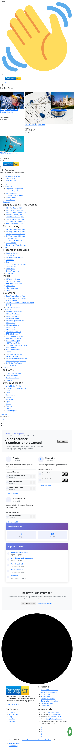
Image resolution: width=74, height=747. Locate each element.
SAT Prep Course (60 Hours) (15, 232)
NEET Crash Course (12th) (15, 224)
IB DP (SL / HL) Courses (14, 241)
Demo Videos (10, 286)
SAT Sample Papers (12, 356)
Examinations (8, 186)
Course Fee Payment (13, 307)
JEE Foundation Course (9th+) (16, 212)
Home (5, 184)
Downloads (10, 255)
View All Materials (12, 493)
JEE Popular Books (12, 325)
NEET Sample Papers (13, 341)
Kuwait (8, 397)
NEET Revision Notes (13, 343)
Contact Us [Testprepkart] (12, 712)
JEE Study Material (14, 312)
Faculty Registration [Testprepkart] (48, 703)
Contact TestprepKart (13, 373)
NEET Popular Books (13, 350)
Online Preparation (12, 271)
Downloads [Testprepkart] (45, 705)
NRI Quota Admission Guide (16, 264)
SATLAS (8, 305)
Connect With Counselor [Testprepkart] (49, 690)
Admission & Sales (12, 378)
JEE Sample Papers (12, 316)
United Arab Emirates (16, 388)
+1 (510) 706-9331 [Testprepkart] (55, 714)
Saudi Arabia (10, 395)
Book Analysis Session (15, 296)
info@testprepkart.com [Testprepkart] (54, 719)
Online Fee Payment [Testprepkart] (48, 699)
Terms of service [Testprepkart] (14, 744)
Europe (8, 404)
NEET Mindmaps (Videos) (16, 345)
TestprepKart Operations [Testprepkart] (49, 701)
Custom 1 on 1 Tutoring (16, 245)
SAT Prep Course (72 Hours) (15, 234)
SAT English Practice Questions (16, 359)
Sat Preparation (11, 193)
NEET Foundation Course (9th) (16, 221)
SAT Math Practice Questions (16, 361)
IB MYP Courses (11, 238)
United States (13, 386)
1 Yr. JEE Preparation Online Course (9, 110)
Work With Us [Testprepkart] (13, 714)
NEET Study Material (14, 336)
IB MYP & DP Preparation (14, 195)
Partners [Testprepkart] (12, 721)
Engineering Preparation (14, 189)
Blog (7, 262)
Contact (6, 368)
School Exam (10, 200)
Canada (8, 408)
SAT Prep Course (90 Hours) (15, 236)
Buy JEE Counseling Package (16, 298)
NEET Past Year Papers (14, 338)
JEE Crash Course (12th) (14, 215)
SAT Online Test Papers (14, 363)
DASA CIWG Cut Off (12, 334)
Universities (10, 260)
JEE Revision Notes (12, 318)
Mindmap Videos (12, 288)
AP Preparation (11, 198)
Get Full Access (62, 441)
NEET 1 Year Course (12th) (15, 217)
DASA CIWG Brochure (13, 332)
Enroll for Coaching (12, 253)
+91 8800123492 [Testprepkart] (55, 717)
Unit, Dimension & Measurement (23, 558)
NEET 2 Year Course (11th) (15, 219)
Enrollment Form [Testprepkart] (47, 697)
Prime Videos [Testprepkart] (45, 694)
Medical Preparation (13, 191)
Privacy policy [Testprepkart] (13, 746)
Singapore (9, 399)
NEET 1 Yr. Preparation (35, 124)
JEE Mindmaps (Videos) (15, 321)
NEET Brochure (11, 352)
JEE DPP (10, 323)
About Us (9, 380)
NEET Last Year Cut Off (14, 354)
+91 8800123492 (9, 178)
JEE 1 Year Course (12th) (14, 208)
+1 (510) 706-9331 (9, 180)
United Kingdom (11, 411)
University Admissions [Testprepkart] (49, 692)
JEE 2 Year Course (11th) (14, 210)
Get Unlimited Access (28, 604)
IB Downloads (11, 365)
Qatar (8, 393)
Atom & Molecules (17, 564)
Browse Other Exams (45, 603)
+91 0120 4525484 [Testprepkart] (52, 712)
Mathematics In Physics (19, 552)
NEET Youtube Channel (14, 284)
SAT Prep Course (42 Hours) (15, 229)
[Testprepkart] (5, 82)
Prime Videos (10, 273)
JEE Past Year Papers (13, 314)
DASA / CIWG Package (20, 303)
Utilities (6, 247)
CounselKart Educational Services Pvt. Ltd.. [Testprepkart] (36, 740)
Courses (6, 202)
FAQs (8, 290)
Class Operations (12, 376)
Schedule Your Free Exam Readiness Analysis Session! (21, 73)
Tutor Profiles (10, 269)
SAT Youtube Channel (13, 281)
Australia (9, 406)
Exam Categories (18, 434)
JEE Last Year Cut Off (13, 330)
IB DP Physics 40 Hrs (9, 153)
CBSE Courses (11, 243)
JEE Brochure (10, 327)
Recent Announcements (14, 258)
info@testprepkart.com (11, 176)
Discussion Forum (12, 266)
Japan (8, 402)
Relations (14, 576)
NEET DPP (11, 347)
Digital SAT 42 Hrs (59, 109)
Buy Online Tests (12, 300)
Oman (8, 390)
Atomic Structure (17, 570)
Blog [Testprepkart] (10, 717)
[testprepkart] (2, 85)
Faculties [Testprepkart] (12, 719)
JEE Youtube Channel (13, 279)
